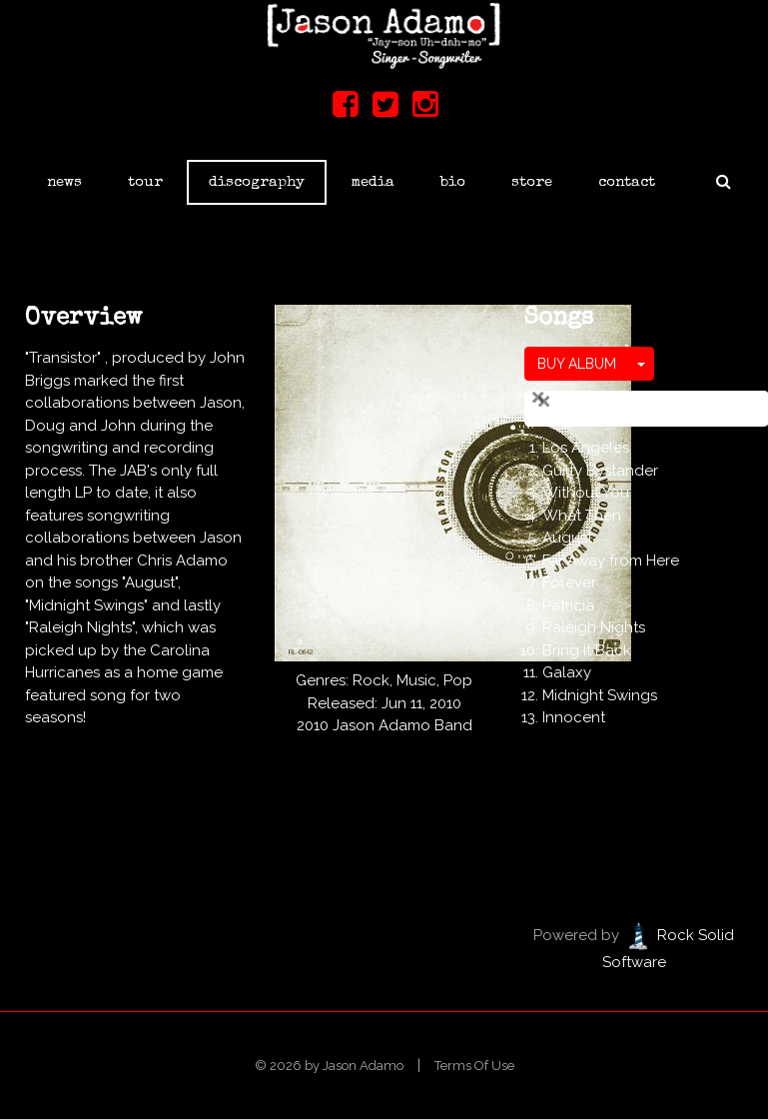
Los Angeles (585, 448)
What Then (581, 516)
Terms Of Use (474, 1065)
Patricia (568, 605)
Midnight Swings (599, 695)
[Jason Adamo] (383, 35)
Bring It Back (586, 650)
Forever (569, 582)
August (567, 538)
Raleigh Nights (593, 627)
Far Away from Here (610, 560)
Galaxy (566, 672)
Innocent (573, 717)
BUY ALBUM (576, 364)
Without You (585, 493)
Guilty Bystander (600, 471)
